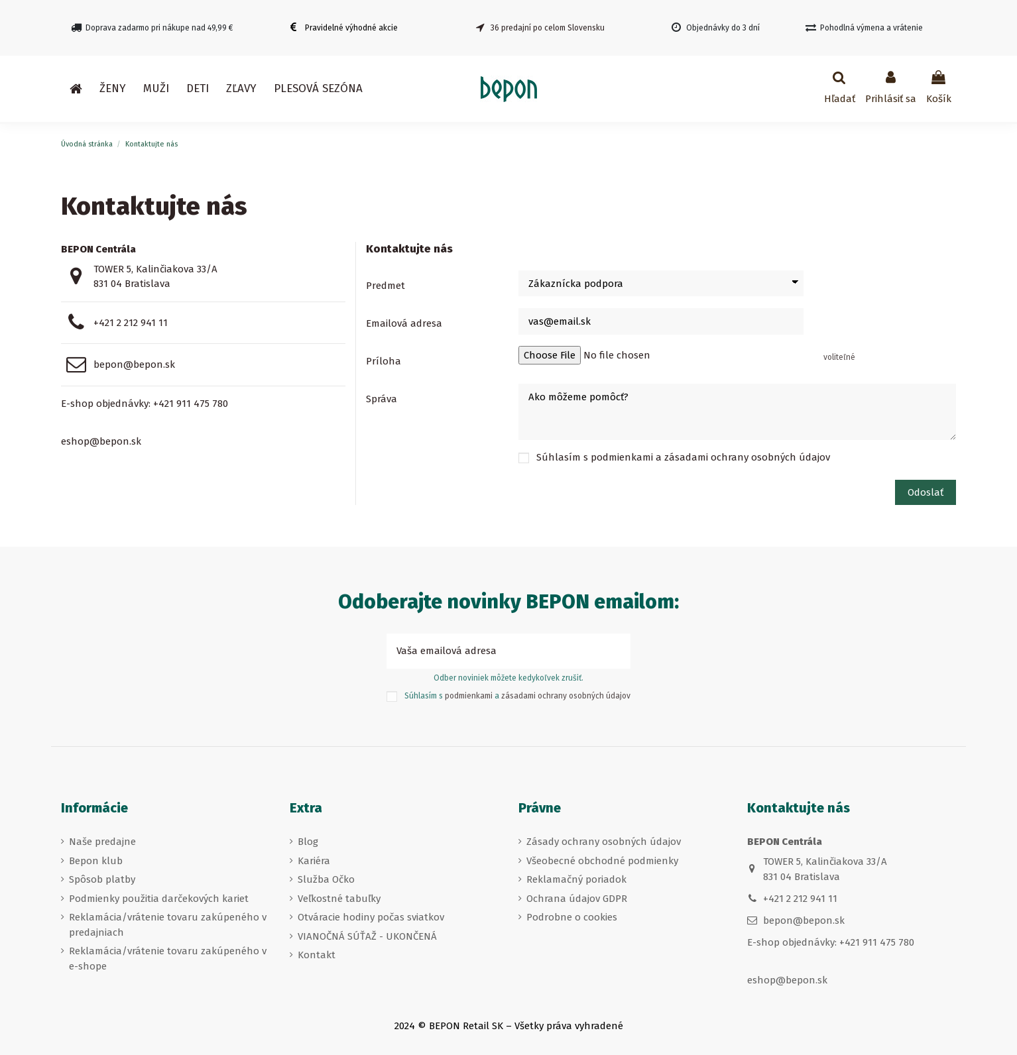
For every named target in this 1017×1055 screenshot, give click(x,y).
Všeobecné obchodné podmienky (602, 861)
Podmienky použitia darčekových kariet (159, 899)
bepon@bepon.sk (134, 364)
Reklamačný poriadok (576, 879)
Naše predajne (102, 842)
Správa (381, 399)
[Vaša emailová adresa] (494, 651)
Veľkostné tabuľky (339, 899)
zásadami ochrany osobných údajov (747, 457)
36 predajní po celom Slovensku (548, 27)
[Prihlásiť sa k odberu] (615, 651)
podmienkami (622, 457)
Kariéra (314, 861)
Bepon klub (96, 861)
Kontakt (316, 955)
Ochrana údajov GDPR (576, 899)
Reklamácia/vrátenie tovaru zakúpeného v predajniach (168, 924)
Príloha (383, 361)
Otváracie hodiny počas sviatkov (371, 917)
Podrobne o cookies (571, 917)
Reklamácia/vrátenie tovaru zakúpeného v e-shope (168, 958)
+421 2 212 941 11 (130, 323)
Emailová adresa (404, 323)
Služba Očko (326, 879)
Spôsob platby (102, 879)
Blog (308, 842)
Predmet (385, 286)
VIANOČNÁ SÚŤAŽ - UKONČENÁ (367, 936)
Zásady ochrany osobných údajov (603, 842)
